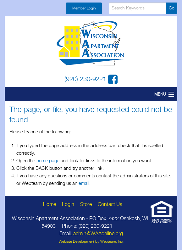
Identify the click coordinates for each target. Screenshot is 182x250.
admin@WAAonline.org (98, 233)
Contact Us (110, 204)
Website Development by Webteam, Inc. (91, 242)
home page (47, 160)
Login (68, 204)
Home (49, 204)
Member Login (84, 8)
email (84, 183)
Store (86, 204)
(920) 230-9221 (86, 79)
